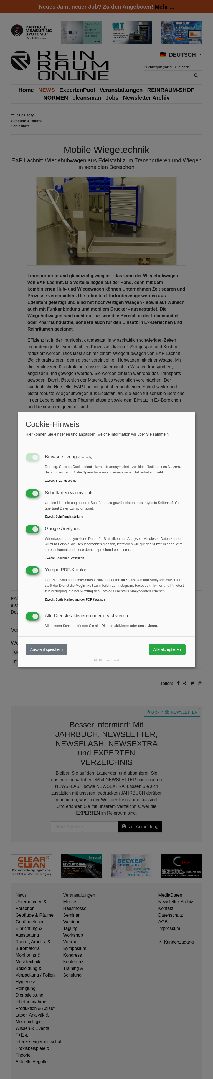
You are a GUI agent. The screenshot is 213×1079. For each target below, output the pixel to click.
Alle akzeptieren (167, 649)
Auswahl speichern (46, 649)
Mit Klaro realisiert (106, 660)
